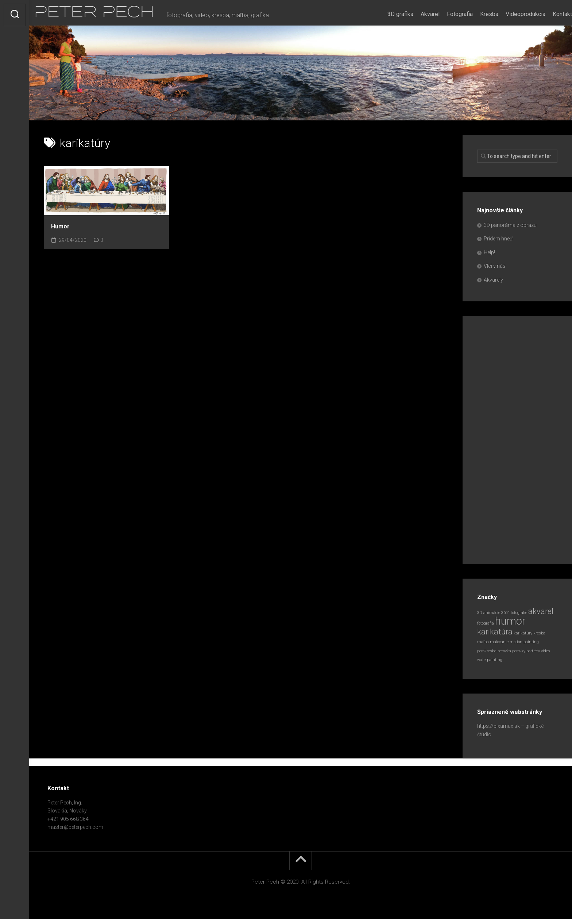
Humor (60, 226)
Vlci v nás (495, 266)
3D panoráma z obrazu (510, 225)
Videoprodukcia (511, 14)
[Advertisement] (517, 440)
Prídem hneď (498, 239)
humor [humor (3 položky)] (510, 621)
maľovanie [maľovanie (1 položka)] (499, 642)
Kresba (474, 14)
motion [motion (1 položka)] (516, 642)
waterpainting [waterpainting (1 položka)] (489, 659)
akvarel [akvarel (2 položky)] (540, 611)
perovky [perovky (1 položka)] (518, 651)
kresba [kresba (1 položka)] (539, 633)
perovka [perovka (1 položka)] (504, 651)
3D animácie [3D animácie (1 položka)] (488, 612)
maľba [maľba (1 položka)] (483, 642)
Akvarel (415, 14)
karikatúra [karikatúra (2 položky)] (495, 631)
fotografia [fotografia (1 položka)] (485, 623)
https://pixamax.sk (498, 726)
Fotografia (445, 14)
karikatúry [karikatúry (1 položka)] (523, 633)
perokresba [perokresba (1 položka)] (486, 651)
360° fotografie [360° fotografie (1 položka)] (514, 612)
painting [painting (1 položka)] (531, 642)
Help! (489, 252)
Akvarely (493, 280)
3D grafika (386, 14)
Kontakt (547, 14)
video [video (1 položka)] (545, 651)
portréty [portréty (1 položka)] (533, 651)
